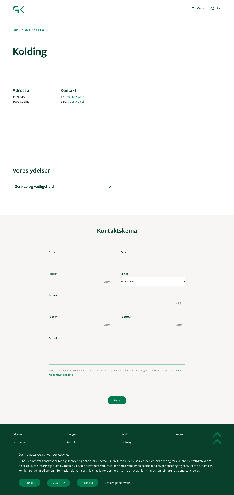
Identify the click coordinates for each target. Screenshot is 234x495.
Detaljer (57, 482)
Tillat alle (29, 482)
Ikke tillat (87, 482)
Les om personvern (117, 483)
